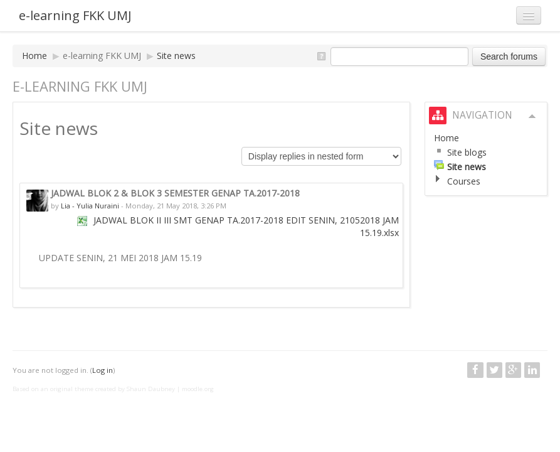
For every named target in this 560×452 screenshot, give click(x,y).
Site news (176, 56)
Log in (102, 370)
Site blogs (467, 152)
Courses (463, 181)
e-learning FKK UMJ (75, 15)
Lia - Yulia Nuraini (90, 205)
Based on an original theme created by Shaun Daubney (94, 389)
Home (34, 56)
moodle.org (198, 389)
